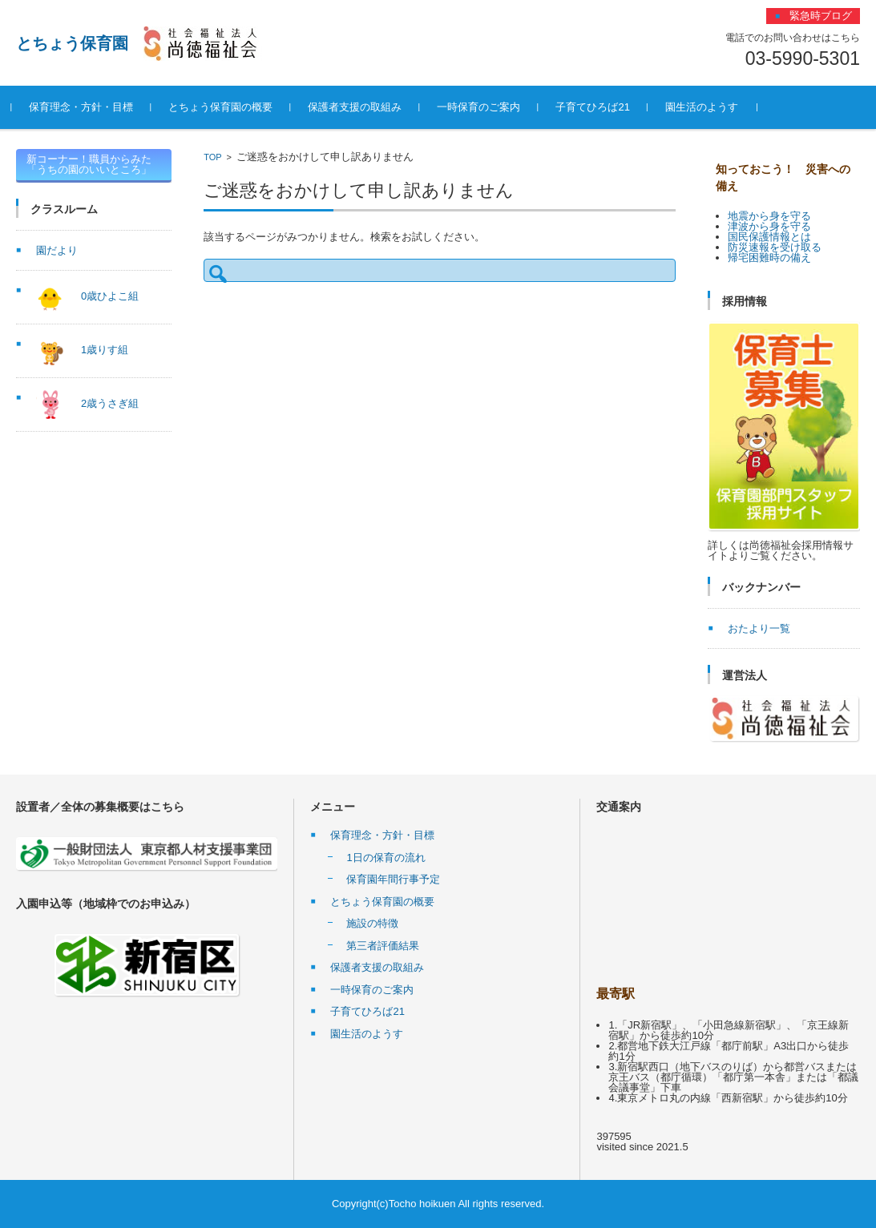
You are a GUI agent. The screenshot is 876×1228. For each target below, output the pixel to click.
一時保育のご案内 (483, 107)
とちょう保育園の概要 (225, 107)
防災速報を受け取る (775, 247)
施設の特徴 (372, 923)
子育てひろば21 (597, 107)
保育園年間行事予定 (393, 879)
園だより (57, 250)
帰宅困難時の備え (769, 258)
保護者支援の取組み (359, 107)
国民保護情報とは (769, 237)
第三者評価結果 (382, 946)
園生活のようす (705, 107)
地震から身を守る (769, 216)
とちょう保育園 (72, 43)
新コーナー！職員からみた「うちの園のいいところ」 (88, 164)
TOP (212, 157)
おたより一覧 (759, 628)
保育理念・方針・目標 (86, 107)
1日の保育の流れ (385, 858)
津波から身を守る (769, 226)
